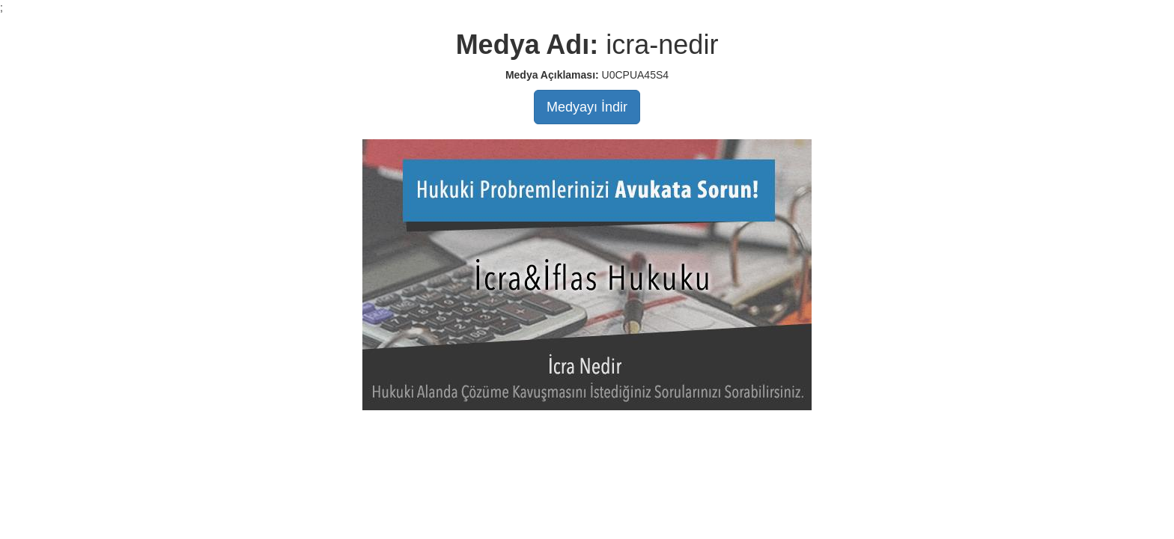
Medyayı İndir (587, 107)
